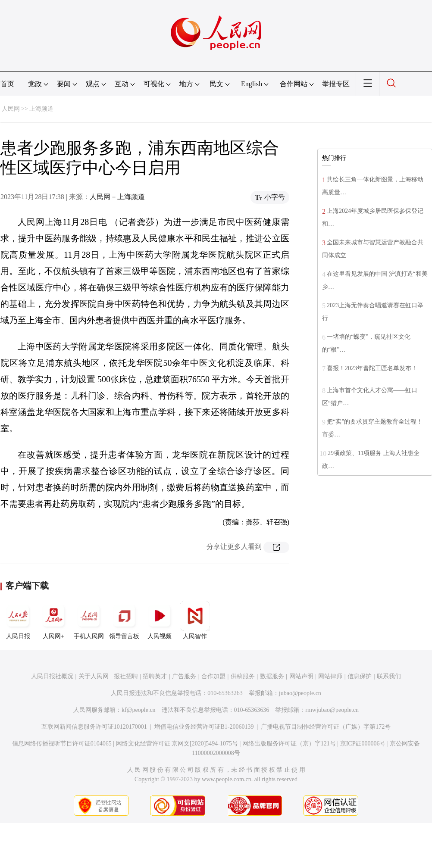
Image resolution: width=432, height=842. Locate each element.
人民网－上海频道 (117, 196)
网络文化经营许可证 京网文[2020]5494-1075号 (177, 743)
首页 (7, 83)
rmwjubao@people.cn (332, 710)
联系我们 (389, 676)
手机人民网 (89, 620)
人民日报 (18, 620)
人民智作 (195, 620)
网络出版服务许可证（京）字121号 (289, 743)
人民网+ (53, 620)
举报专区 (336, 83)
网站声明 (301, 676)
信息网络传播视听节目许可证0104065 (62, 743)
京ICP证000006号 (363, 743)
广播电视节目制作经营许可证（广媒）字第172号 (326, 726)
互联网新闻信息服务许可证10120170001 (94, 726)
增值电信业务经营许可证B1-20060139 (204, 726)
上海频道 (41, 109)
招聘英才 (155, 676)
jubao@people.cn (300, 693)
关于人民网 (93, 676)
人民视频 (159, 620)
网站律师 (330, 676)
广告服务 (184, 676)
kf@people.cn (139, 710)
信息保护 (359, 676)
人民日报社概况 (52, 676)
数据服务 (272, 676)
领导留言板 (124, 620)
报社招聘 (126, 676)
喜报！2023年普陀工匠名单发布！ (372, 368)
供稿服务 (243, 676)
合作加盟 (213, 676)
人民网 (11, 109)
